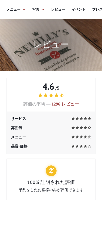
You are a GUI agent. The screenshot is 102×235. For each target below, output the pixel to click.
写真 (38, 9)
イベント (79, 9)
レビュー (58, 9)
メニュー (16, 9)
